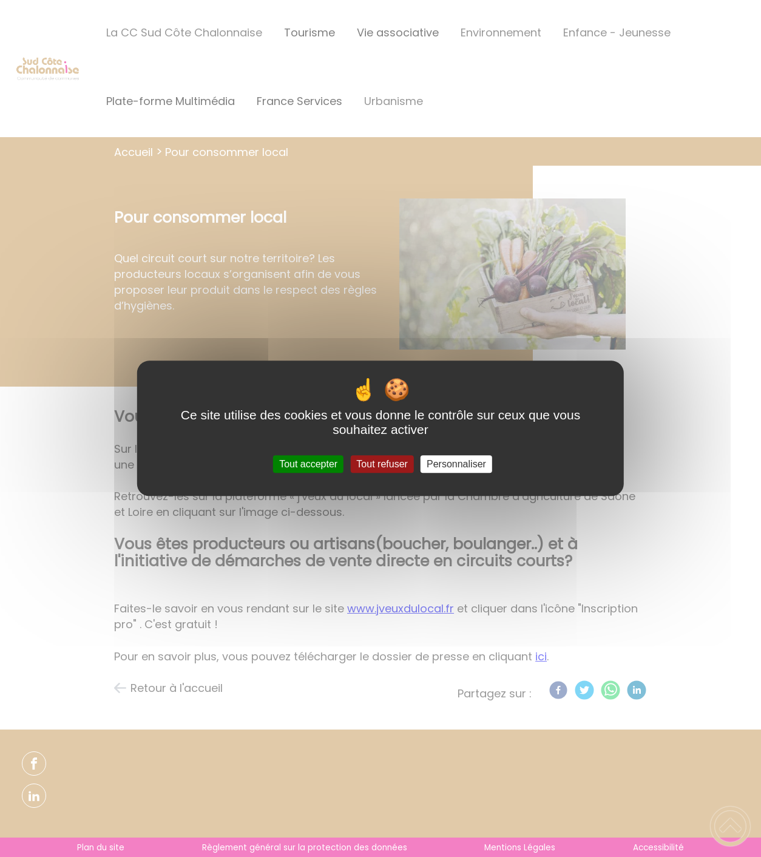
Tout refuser (381, 464)
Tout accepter (308, 464)
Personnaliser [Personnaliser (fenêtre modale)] (456, 464)
